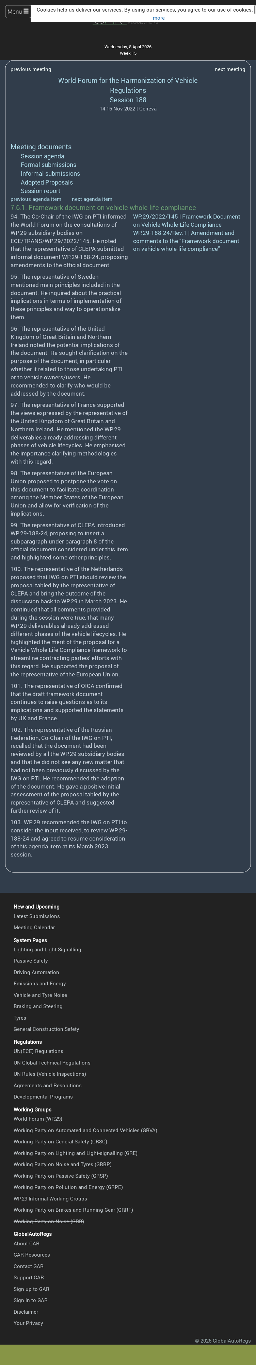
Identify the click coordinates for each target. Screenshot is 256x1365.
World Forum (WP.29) (38, 1118)
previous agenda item (36, 198)
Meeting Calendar (34, 927)
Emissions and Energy (40, 983)
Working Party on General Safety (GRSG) (60, 1141)
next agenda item (92, 198)
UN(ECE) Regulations (38, 1051)
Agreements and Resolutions (48, 1085)
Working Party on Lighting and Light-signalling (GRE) (76, 1153)
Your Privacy (28, 1322)
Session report (40, 191)
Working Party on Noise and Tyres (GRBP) (63, 1164)
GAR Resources (32, 1254)
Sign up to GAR (31, 1288)
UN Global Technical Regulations (52, 1062)
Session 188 (128, 99)
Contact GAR (29, 1266)
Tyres (20, 1017)
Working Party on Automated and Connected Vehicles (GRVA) (85, 1130)
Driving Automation (36, 972)
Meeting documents (41, 146)
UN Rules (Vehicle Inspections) (50, 1073)
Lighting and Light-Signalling (47, 949)
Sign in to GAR (31, 1300)
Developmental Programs (43, 1096)
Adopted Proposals (47, 182)
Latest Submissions (37, 916)
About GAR (26, 1243)
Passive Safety (31, 960)
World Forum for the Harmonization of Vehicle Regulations (128, 85)
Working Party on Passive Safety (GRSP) (61, 1175)
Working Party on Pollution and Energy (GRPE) (68, 1186)
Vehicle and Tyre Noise (40, 994)
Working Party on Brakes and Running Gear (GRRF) (73, 1209)
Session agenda (42, 156)
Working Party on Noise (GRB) (49, 1221)
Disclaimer (26, 1311)
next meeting (230, 69)
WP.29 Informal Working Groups (50, 1198)
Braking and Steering (38, 1006)
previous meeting (31, 69)
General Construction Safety (46, 1028)
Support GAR (29, 1277)
